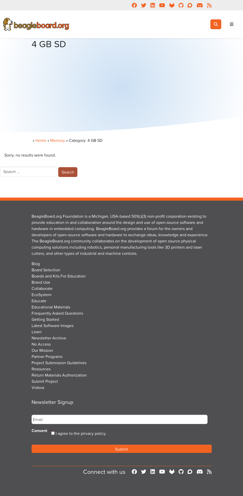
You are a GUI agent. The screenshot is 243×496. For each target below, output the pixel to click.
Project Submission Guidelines (59, 362)
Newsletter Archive (49, 338)
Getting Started (45, 319)
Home (40, 140)
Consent (41, 431)
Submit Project (45, 381)
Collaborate (42, 288)
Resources (41, 369)
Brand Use (41, 282)
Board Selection (46, 270)
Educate (39, 301)
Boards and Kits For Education (59, 276)
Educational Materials (51, 307)
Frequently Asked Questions (57, 313)
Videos (38, 387)
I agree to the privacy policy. (81, 433)
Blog (36, 263)
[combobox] (28, 171)
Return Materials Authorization (59, 375)
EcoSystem (41, 294)
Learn (37, 332)
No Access (41, 344)
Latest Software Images (52, 325)
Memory (57, 140)
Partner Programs (47, 356)
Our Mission (42, 350)
